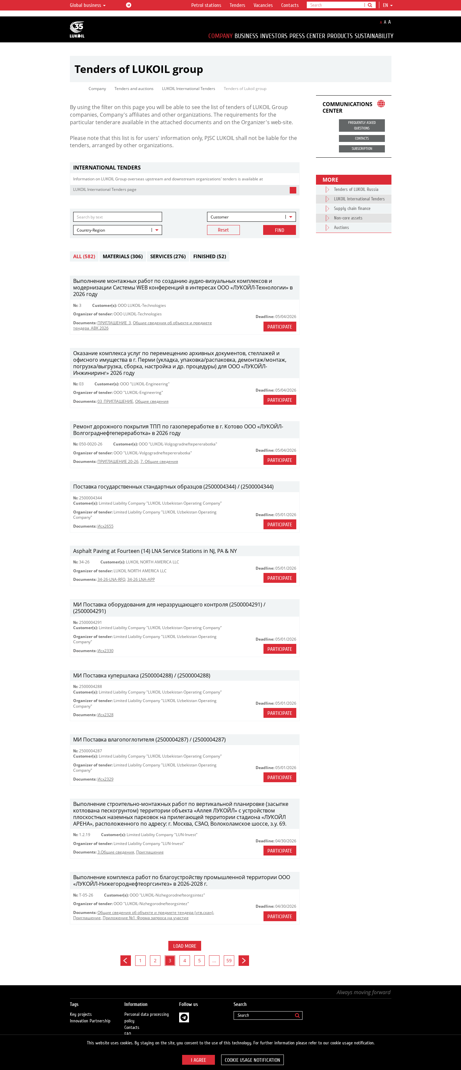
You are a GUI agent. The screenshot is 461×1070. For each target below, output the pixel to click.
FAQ (127, 1027)
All (84, 256)
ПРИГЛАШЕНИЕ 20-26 (117, 461)
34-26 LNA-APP (141, 579)
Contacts (290, 5)
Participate (279, 327)
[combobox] (251, 217)
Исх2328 (105, 714)
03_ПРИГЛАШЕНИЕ (115, 401)
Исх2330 (105, 650)
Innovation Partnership (90, 1014)
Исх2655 (105, 526)
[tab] (184, 168)
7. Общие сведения (159, 461)
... (214, 960)
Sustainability (374, 36)
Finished (209, 256)
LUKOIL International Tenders (188, 88)
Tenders (237, 5)
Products (340, 36)
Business (246, 36)
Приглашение (150, 852)
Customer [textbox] (220, 217)
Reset (223, 230)
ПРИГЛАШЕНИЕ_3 (114, 322)
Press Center (307, 36)
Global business (88, 5)
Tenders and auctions (134, 88)
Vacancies (263, 5)
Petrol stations (206, 5)
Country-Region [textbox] (91, 230)
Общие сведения (152, 401)
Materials (123, 256)
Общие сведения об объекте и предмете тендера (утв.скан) (155, 912)
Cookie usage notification (252, 1060)
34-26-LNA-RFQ (111, 579)
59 (229, 960)
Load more (184, 946)
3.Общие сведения (115, 852)
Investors (273, 36)
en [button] (388, 5)
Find (279, 230)
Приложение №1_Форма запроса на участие (146, 917)
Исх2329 (105, 779)
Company (220, 36)
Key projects (81, 1008)
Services (168, 256)
